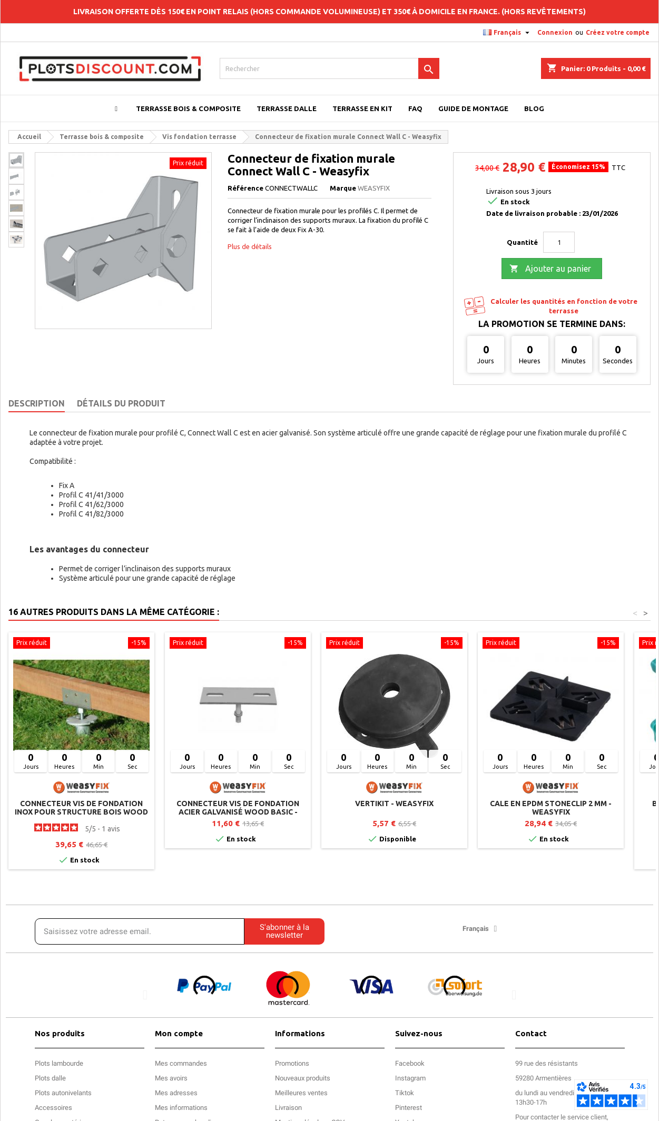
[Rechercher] (329, 68)
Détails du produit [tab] (121, 403)
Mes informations (181, 1108)
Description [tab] (36, 403)
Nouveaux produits (302, 1078)
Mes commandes (181, 1063)
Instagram (410, 1078)
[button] (145, 994)
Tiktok (404, 1093)
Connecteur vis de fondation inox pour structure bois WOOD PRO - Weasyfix (81, 812)
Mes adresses (176, 1093)
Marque (343, 188)
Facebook (410, 1063)
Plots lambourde (59, 1063)
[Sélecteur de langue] (507, 33)
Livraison (288, 1108)
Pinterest (408, 1108)
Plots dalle (50, 1078)
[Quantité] (559, 242)
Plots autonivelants (63, 1093)
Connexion (555, 32)
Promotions (292, 1063)
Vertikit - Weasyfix (394, 803)
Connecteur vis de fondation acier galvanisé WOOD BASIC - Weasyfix (237, 812)
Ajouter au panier (550, 269)
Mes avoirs (171, 1078)
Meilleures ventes (301, 1093)
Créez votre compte (618, 32)
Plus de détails (250, 246)
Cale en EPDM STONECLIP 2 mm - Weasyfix (551, 807)
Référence (245, 188)
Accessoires (53, 1108)
